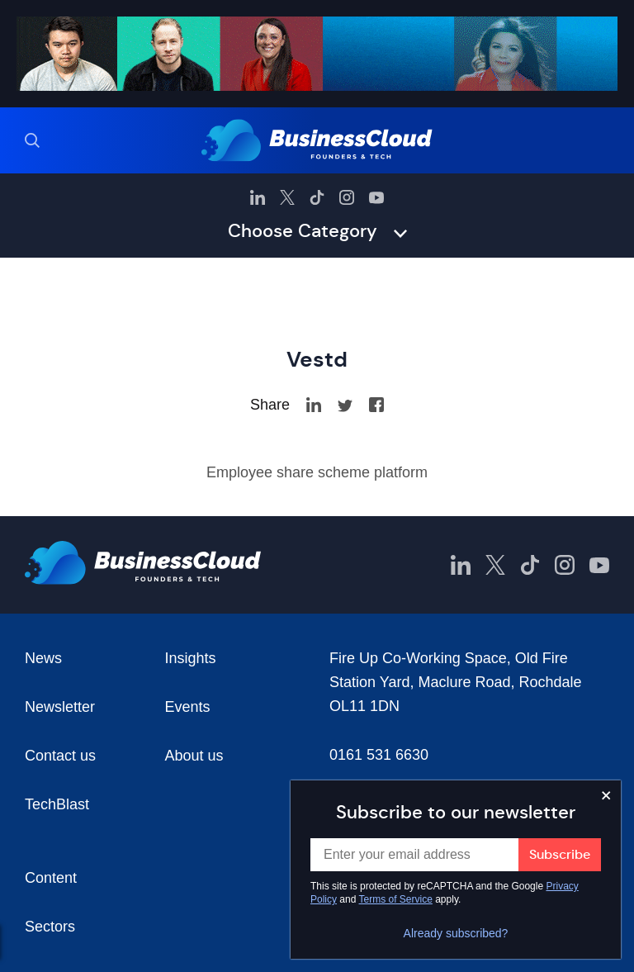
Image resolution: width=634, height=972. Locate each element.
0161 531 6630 (378, 755)
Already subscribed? (456, 933)
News (43, 658)
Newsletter (60, 707)
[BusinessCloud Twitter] (287, 197)
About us (194, 755)
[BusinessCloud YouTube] (376, 197)
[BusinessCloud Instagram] (346, 197)
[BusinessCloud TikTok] (317, 197)
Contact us (60, 755)
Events (188, 707)
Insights (190, 658)
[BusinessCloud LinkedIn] (257, 197)
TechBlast (57, 804)
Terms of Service (396, 899)
